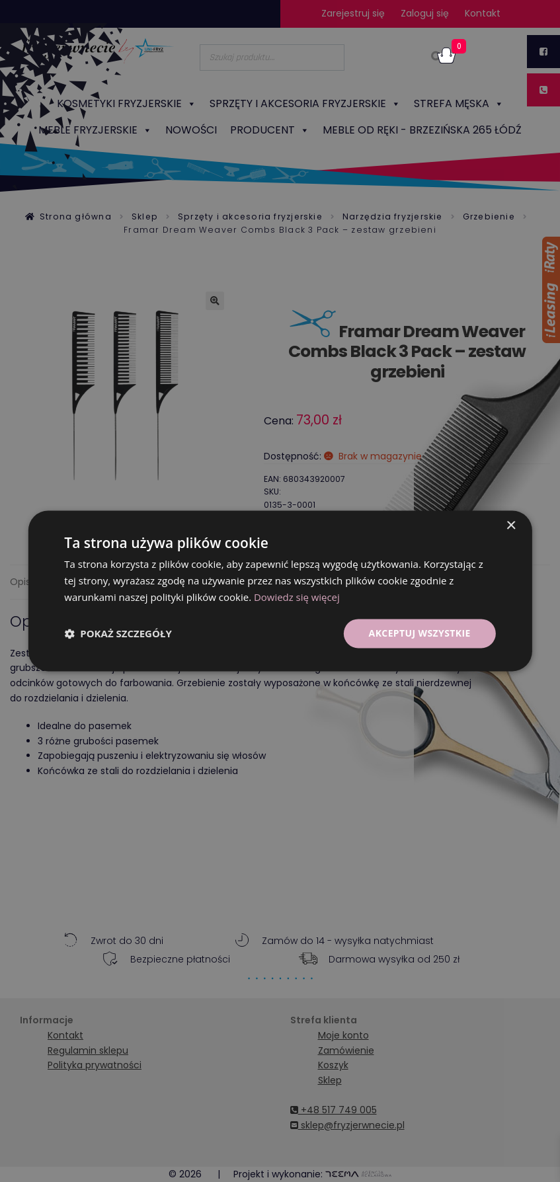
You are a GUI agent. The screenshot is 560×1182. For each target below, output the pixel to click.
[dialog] (280, 591)
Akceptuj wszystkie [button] (419, 633)
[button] (117, 633)
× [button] (511, 526)
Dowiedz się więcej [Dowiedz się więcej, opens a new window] (297, 597)
